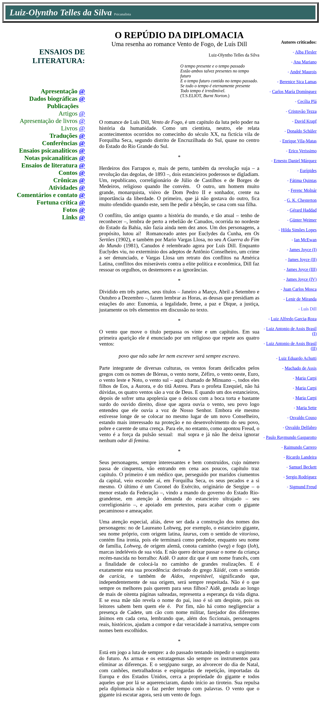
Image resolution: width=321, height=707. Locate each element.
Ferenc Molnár (304, 190)
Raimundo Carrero (300, 447)
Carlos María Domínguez (294, 91)
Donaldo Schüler (302, 131)
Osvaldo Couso (303, 417)
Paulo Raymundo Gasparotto (291, 437)
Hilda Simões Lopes (299, 230)
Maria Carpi (306, 378)
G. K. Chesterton (302, 200)
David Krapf (306, 121)
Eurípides (308, 170)
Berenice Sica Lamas (298, 81)
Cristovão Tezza (302, 111)
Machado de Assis (301, 368)
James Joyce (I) (303, 249)
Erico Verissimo (303, 150)
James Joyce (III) (301, 269)
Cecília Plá (307, 101)
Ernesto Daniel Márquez (295, 160)
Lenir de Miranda (301, 299)
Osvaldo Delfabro (301, 427)
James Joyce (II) (302, 259)
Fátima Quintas (303, 180)
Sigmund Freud (303, 486)
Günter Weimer (303, 220)
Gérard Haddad (303, 210)
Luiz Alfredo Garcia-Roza (294, 318)
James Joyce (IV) (301, 279)
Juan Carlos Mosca (300, 289)
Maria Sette (306, 407)
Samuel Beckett (303, 467)
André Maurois (303, 71)
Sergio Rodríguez (301, 477)
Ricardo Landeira (301, 457)
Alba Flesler (306, 52)
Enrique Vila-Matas (299, 141)
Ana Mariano (305, 62)
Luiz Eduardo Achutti (298, 358)
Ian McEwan (305, 239)
